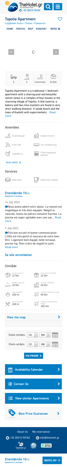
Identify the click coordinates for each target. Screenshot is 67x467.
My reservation (41, 431)
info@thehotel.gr (47, 437)
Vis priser (34, 355)
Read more (11, 247)
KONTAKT (41, 28)
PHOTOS (20, 28)
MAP (30, 28)
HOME (10, 28)
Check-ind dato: (17, 335)
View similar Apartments (34, 398)
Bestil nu (52, 460)
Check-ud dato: (17, 344)
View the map (33, 317)
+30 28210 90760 (31, 10)
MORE (55, 28)
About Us (22, 431)
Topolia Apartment (20, 18)
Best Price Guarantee (33, 414)
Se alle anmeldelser (18, 255)
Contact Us (34, 384)
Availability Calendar (34, 369)
